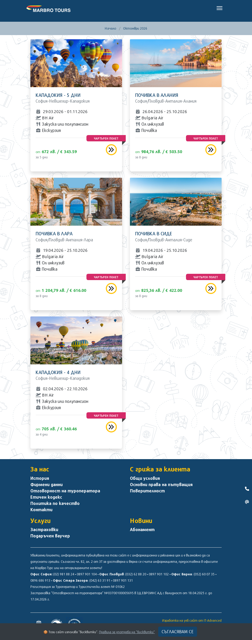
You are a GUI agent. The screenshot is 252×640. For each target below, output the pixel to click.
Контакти (41, 509)
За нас (39, 469)
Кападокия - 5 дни (58, 95)
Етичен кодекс (46, 497)
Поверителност (147, 490)
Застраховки (44, 529)
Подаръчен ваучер (50, 535)
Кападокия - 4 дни (58, 372)
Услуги (40, 520)
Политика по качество (55, 503)
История (39, 478)
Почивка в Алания (156, 95)
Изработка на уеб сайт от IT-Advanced (192, 620)
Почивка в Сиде (153, 233)
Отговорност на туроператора (65, 490)
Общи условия (145, 478)
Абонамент (142, 529)
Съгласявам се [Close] (178, 631)
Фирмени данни (46, 484)
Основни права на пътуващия (161, 484)
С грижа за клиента (160, 469)
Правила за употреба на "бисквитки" (127, 632)
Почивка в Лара (54, 233)
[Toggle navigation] (219, 7)
